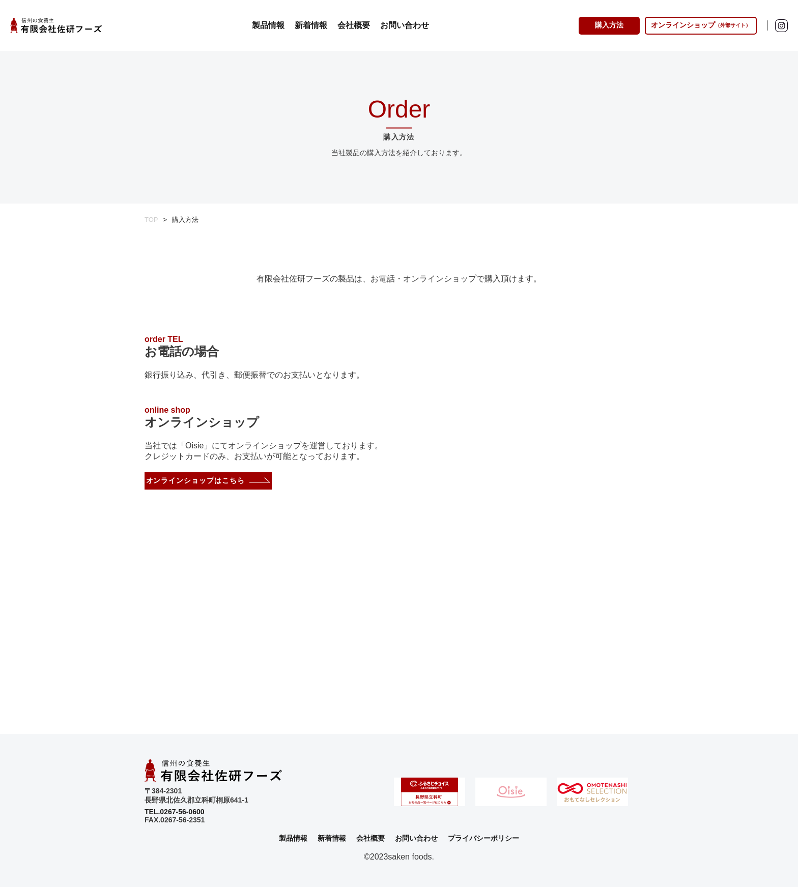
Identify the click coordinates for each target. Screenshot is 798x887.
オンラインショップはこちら (195, 480)
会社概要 (353, 25)
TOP (151, 219)
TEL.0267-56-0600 (175, 812)
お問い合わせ (404, 25)
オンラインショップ (701, 25)
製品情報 (268, 25)
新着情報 (311, 25)
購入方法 (609, 25)
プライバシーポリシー (483, 838)
